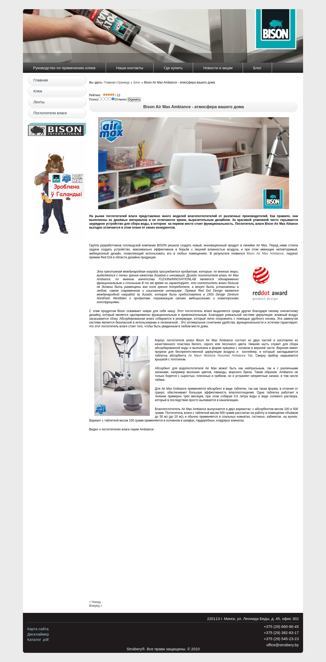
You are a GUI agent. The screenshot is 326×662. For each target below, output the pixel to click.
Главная (40, 80)
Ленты (39, 102)
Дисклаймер (38, 634)
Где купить (173, 68)
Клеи (37, 91)
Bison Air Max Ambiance (265, 253)
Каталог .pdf (38, 639)
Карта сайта (38, 629)
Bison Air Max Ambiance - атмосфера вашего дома (193, 107)
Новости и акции (218, 68)
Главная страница (117, 82)
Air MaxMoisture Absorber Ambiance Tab (220, 355)
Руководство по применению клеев (64, 68)
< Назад (95, 602)
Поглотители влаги (50, 113)
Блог (257, 68)
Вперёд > (95, 606)
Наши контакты (129, 68)
